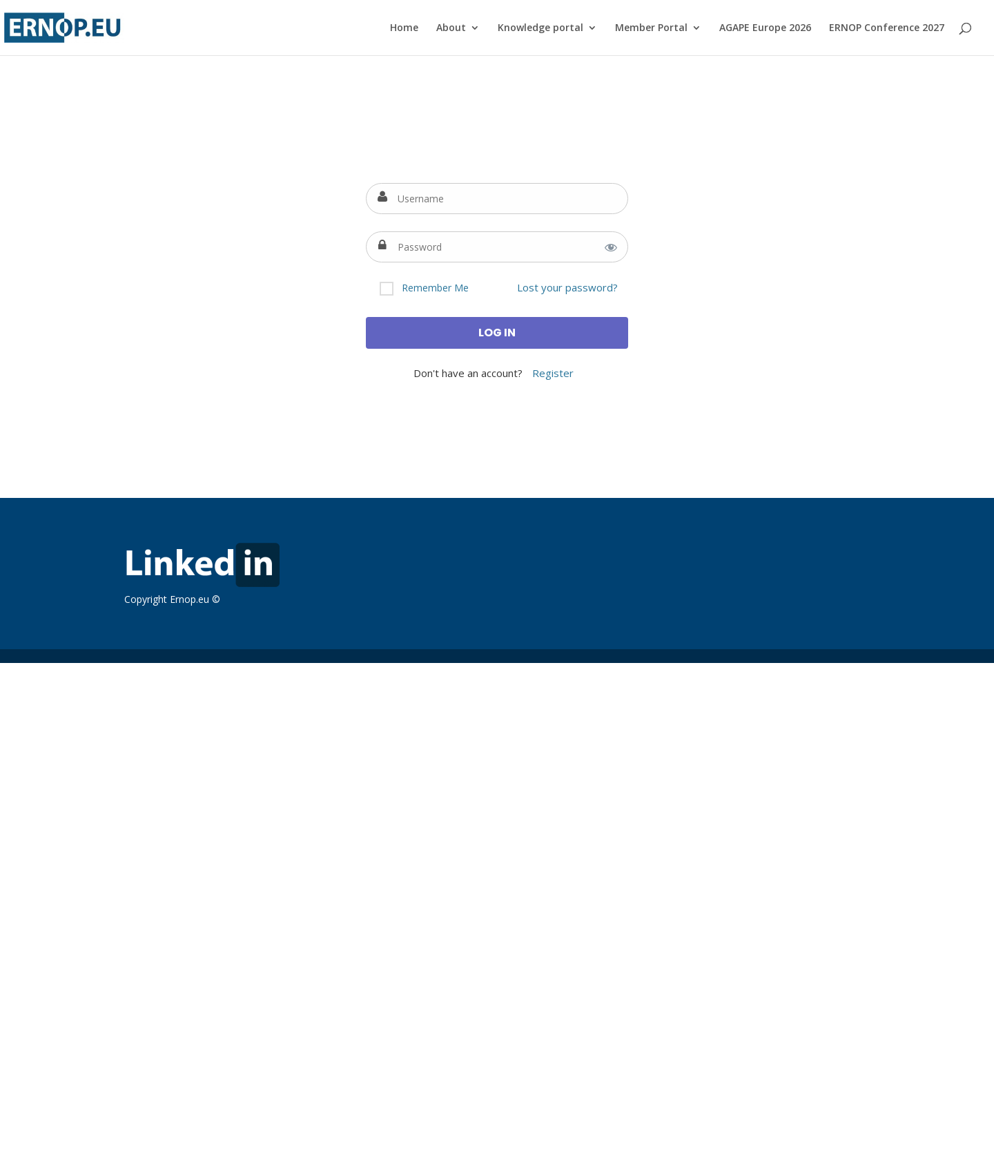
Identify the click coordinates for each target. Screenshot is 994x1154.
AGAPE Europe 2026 (765, 28)
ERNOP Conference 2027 (886, 28)
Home (404, 28)
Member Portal (651, 28)
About (451, 28)
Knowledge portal (540, 28)
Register (553, 373)
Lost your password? (567, 287)
